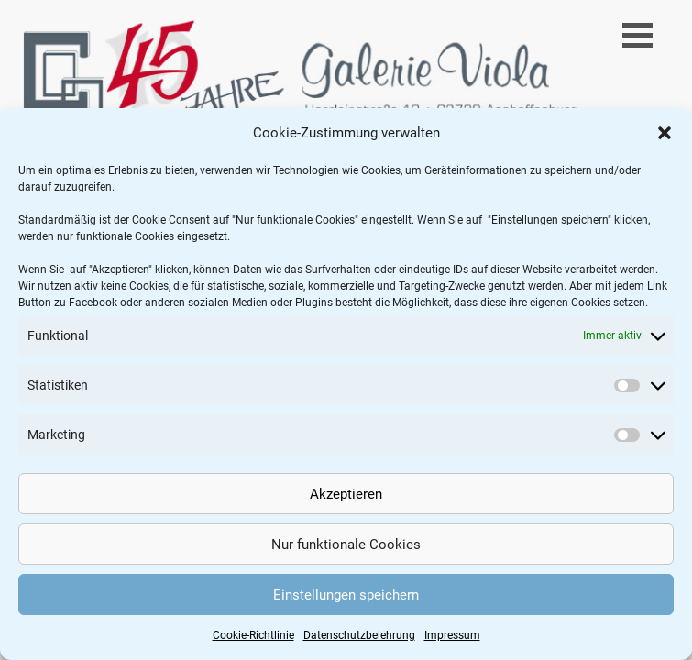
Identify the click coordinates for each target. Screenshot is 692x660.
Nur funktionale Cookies (346, 544)
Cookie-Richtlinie (253, 635)
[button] (664, 133)
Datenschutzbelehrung (359, 635)
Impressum (452, 635)
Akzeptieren (346, 494)
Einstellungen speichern (346, 595)
